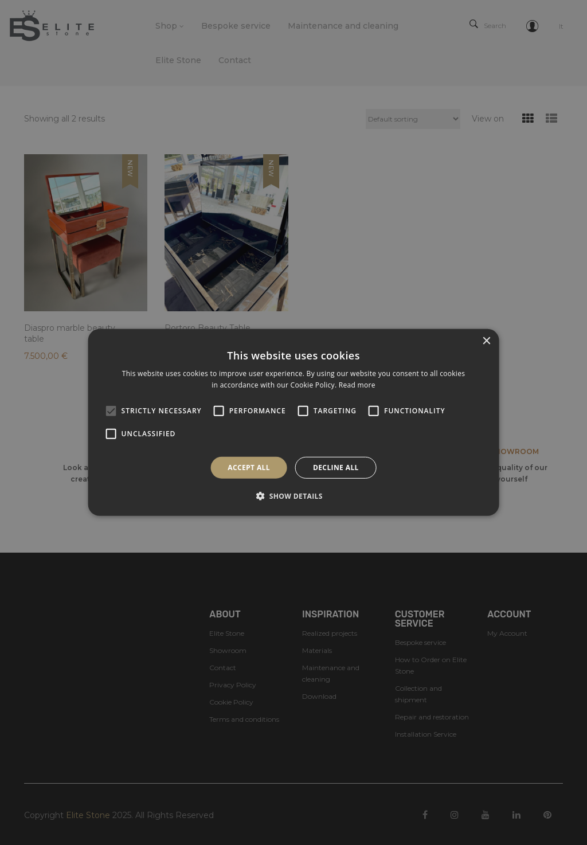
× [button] (486, 341)
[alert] (293, 422)
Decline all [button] (336, 467)
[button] (293, 496)
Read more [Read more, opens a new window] (357, 385)
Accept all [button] (249, 467)
